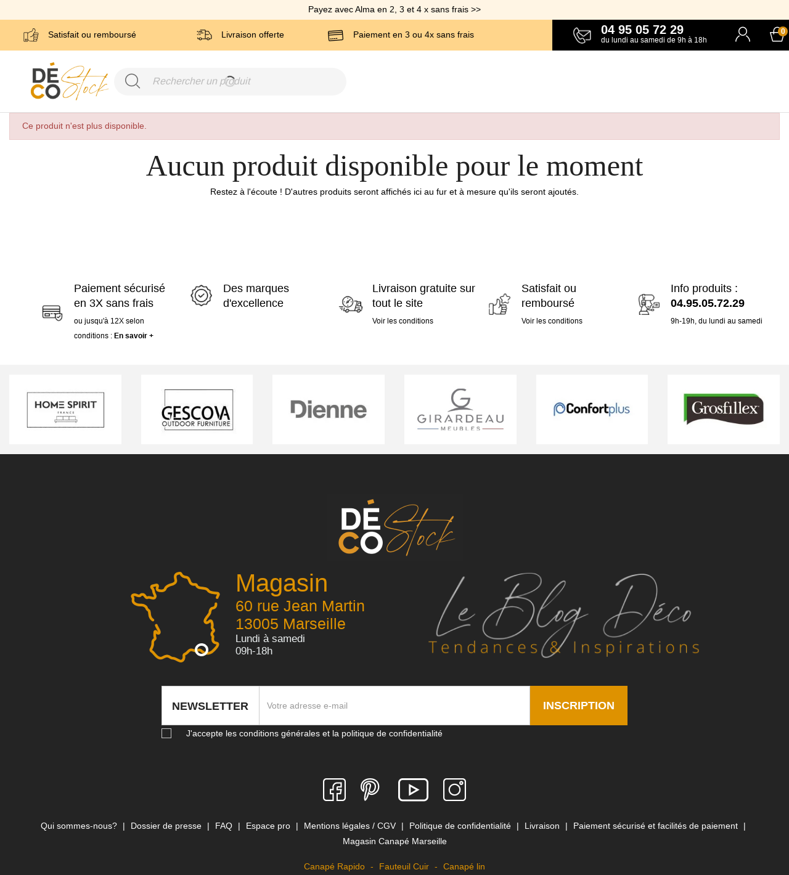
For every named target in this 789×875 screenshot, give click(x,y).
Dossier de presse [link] (167, 826)
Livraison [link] (543, 826)
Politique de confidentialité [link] (461, 826)
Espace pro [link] (269, 826)
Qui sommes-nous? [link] (80, 826)
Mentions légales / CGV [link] (351, 826)
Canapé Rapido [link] (335, 866)
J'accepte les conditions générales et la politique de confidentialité (314, 733)
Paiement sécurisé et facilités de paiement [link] (656, 826)
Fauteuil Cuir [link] (405, 866)
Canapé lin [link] (464, 866)
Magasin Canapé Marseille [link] (395, 841)
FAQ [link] (225, 826)
